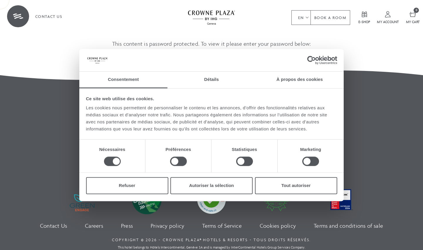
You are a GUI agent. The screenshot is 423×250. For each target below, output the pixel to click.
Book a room (330, 17)
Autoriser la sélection (211, 185)
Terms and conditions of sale (348, 225)
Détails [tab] (211, 79)
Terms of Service (221, 225)
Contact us (48, 16)
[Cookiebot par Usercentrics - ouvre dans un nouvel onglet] (311, 60)
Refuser (127, 185)
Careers (94, 225)
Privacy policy (167, 225)
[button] (300, 17)
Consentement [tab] (123, 79)
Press (127, 225)
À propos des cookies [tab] (299, 79)
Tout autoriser (296, 185)
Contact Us (53, 225)
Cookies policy (278, 225)
